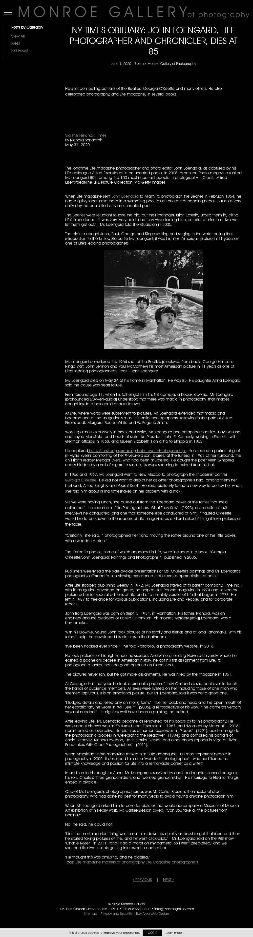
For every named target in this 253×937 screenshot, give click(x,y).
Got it (152, 933)
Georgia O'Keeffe (81, 480)
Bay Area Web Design (152, 914)
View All (18, 36)
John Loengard (125, 196)
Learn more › (175, 933)
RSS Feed (19, 50)
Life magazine (88, 862)
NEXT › (168, 879)
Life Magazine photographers (172, 862)
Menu (8, 12)
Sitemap (90, 914)
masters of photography (123, 862)
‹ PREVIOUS (142, 879)
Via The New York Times (85, 135)
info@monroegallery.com (174, 909)
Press (15, 43)
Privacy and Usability (116, 914)
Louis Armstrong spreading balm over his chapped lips (137, 450)
